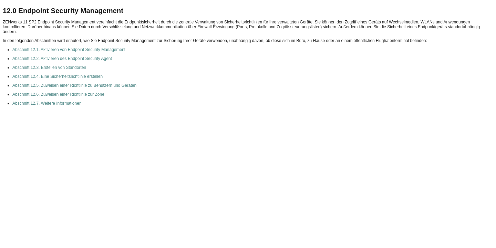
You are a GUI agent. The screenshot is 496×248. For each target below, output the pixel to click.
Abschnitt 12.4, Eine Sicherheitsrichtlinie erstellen (57, 76)
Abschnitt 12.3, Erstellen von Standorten (49, 67)
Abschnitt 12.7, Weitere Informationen (47, 103)
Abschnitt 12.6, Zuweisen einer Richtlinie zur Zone (58, 94)
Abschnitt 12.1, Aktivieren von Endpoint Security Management (68, 49)
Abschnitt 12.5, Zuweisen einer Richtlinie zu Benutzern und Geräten (74, 85)
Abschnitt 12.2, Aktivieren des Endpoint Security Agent (62, 58)
